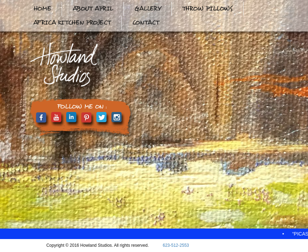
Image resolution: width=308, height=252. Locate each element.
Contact (145, 23)
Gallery (147, 9)
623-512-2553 (176, 245)
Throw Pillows (207, 9)
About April (93, 9)
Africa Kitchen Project (72, 23)
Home (42, 9)
